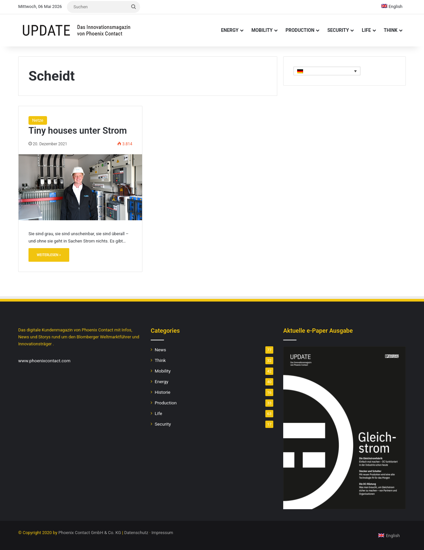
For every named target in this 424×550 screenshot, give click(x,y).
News (160, 349)
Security (338, 30)
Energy (229, 30)
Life (366, 30)
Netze (37, 120)
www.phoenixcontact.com (44, 360)
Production (300, 30)
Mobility (262, 30)
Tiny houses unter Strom (77, 130)
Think (391, 30)
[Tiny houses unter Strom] (80, 187)
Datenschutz (136, 532)
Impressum (162, 532)
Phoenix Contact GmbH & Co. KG (89, 532)
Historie (162, 392)
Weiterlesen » (49, 255)
